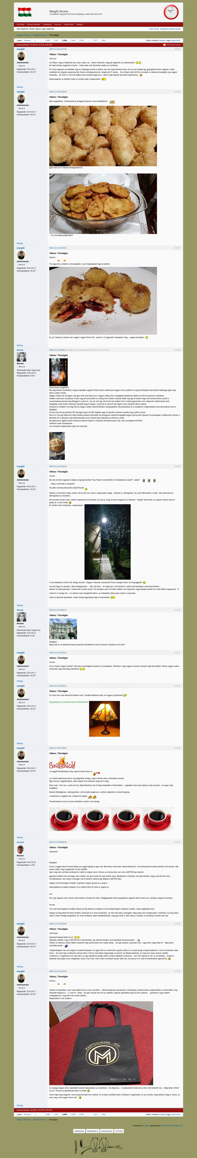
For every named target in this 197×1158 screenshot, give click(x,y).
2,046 (47, 40)
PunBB (146, 1126)
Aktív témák (154, 29)
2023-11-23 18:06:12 (57, 350)
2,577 (95, 40)
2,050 (81, 40)
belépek (162, 40)
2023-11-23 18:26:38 (57, 466)
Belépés (79, 24)
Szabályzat (47, 24)
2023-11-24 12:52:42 (57, 971)
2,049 (73, 40)
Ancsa (20, 350)
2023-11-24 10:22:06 (57, 924)
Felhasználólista (33, 24)
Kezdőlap (20, 24)
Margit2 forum (39, 35)
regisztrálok (175, 40)
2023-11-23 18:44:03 (57, 653)
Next (104, 40)
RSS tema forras (173, 45)
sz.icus (20, 842)
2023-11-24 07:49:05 (57, 748)
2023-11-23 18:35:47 (57, 610)
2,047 (56, 40)
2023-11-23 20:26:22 (57, 686)
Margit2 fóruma (58, 11)
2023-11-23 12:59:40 (57, 92)
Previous (27, 40)
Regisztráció (69, 24)
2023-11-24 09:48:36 (57, 842)
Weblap (20, 87)
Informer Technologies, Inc (172, 1126)
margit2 (21, 49)
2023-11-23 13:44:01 (57, 248)
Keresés (57, 24)
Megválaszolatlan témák (170, 29)
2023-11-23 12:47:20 (57, 49)
